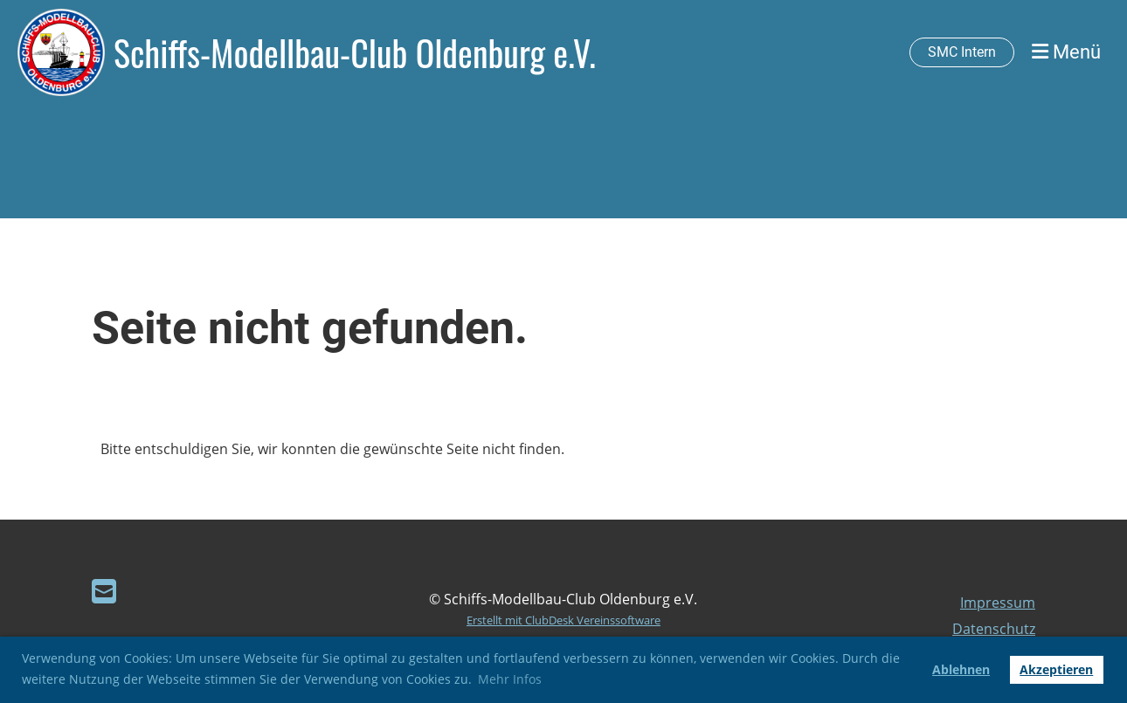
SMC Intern (962, 52)
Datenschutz (993, 628)
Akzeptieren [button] (1056, 669)
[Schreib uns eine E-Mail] (104, 591)
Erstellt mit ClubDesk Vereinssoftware (563, 620)
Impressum (997, 602)
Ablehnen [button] (961, 669)
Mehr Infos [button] (510, 679)
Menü (1066, 52)
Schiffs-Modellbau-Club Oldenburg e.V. (355, 52)
